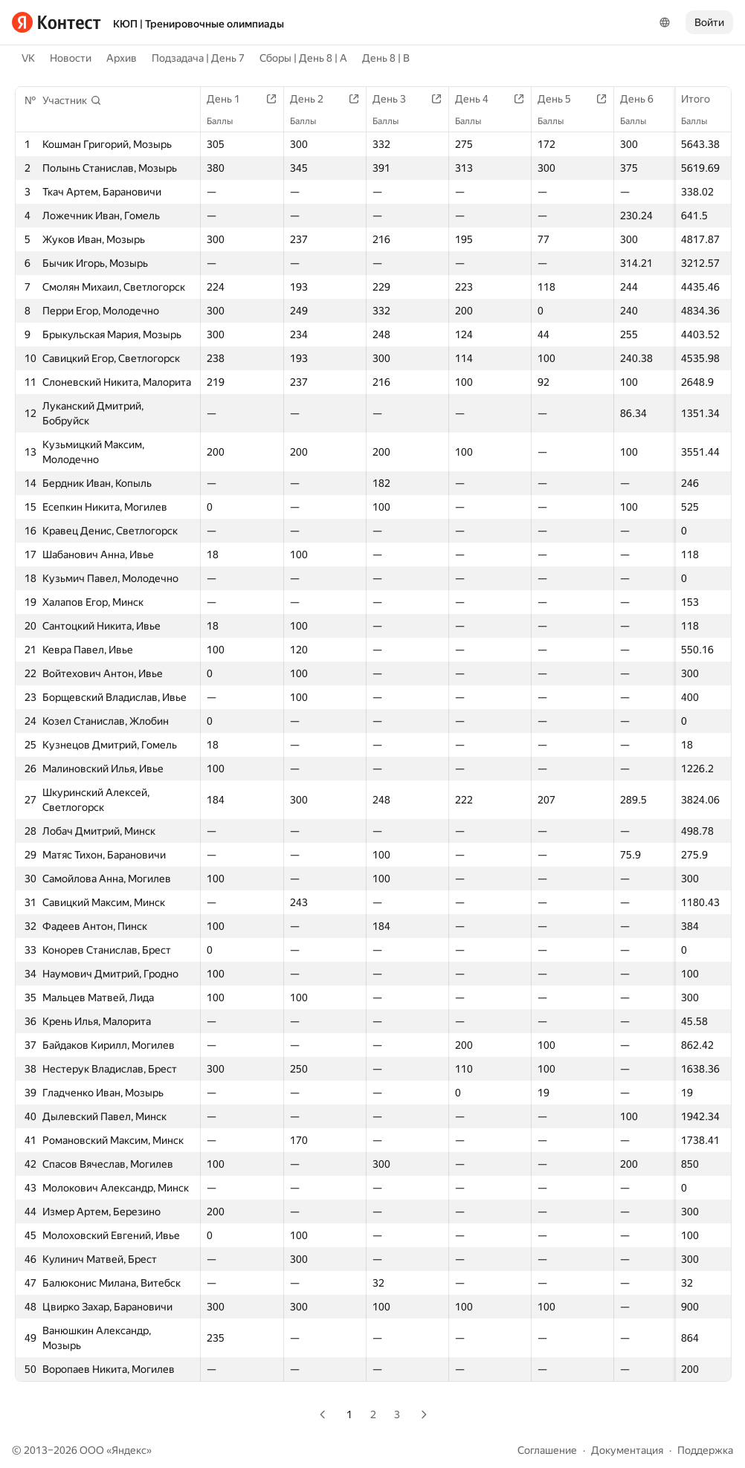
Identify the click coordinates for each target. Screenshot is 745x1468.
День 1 (231, 98)
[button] (72, 100)
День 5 (562, 98)
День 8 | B (386, 58)
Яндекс (129, 1450)
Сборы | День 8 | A (303, 58)
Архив (121, 58)
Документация (627, 1450)
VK (28, 58)
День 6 (644, 98)
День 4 (479, 98)
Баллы (701, 121)
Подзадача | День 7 (198, 58)
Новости (70, 58)
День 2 (314, 98)
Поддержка (705, 1450)
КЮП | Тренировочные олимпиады (198, 24)
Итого (703, 98)
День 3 (396, 98)
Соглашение (547, 1450)
